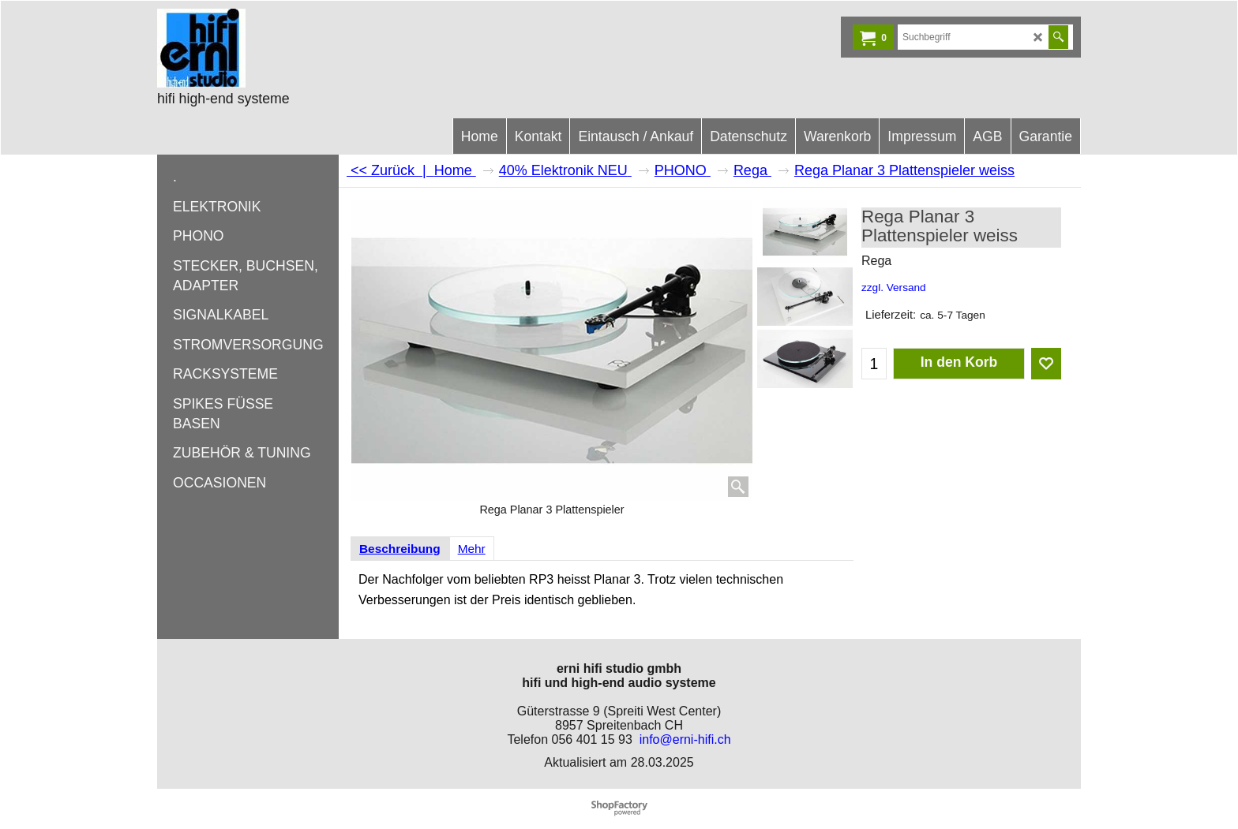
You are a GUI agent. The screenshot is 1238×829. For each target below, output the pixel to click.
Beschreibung (400, 548)
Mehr (472, 548)
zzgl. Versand (893, 287)
